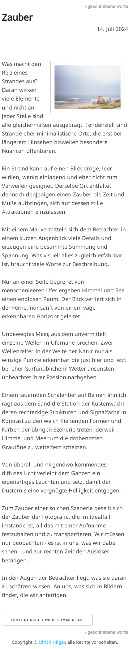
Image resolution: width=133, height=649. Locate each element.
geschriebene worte (106, 6)
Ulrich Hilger (52, 642)
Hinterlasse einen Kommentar (47, 620)
